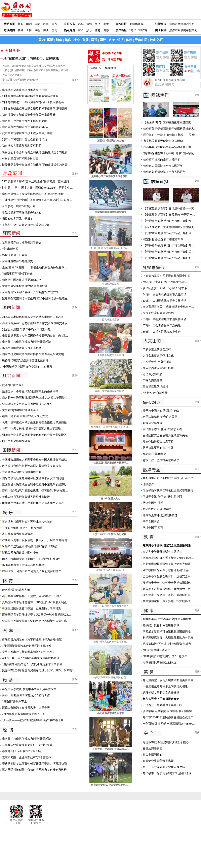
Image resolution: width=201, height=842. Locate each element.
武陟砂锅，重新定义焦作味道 (161, 692)
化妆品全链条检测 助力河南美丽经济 (25, 286)
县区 (20, 30)
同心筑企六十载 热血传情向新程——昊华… (170, 134)
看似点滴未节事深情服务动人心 (21, 212)
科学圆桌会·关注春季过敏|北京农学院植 (167, 619)
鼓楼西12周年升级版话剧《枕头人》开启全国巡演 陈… (36, 540)
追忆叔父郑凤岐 (152, 374)
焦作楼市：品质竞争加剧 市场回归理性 (167, 773)
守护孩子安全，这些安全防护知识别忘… (168, 582)
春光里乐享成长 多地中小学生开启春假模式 (29, 689)
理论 (54, 30)
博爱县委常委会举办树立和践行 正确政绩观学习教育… (36, 164)
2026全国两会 (151, 521)
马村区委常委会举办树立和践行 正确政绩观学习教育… (36, 152)
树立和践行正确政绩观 (157, 509)
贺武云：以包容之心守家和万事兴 (110, 606)
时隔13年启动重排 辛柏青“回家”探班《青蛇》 (30, 546)
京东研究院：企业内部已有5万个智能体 (26, 757)
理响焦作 (148, 484)
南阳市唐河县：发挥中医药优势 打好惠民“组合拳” (33, 193)
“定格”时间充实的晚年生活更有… (111, 641)
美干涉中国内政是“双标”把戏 (161, 410)
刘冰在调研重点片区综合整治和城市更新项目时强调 (34, 108)
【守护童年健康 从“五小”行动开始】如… (168, 258)
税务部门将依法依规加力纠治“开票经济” (27, 341)
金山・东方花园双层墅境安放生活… (165, 767)
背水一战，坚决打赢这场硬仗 (161, 460)
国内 (29, 24)
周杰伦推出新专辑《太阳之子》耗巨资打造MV (31, 558)
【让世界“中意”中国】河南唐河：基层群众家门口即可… (37, 200)
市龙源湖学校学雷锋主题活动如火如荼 (167, 563)
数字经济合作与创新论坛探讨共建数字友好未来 (31, 465)
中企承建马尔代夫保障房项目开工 (23, 472)
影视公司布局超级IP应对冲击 (20, 552)
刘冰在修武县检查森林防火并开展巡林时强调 (30, 96)
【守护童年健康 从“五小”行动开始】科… (168, 233)
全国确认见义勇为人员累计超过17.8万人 (27, 403)
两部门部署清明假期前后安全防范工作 (26, 695)
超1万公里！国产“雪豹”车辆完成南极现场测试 (30, 658)
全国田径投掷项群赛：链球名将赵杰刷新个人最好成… (36, 620)
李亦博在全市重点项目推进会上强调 (24, 89)
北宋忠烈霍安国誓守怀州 (158, 368)
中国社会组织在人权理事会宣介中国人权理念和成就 (34, 459)
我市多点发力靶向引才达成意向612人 (25, 127)
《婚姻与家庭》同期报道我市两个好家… (168, 275)
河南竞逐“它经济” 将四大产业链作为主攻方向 (30, 292)
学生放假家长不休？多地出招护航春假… (168, 601)
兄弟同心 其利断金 (154, 453)
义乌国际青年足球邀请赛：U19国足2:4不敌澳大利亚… (36, 602)
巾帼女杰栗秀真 (152, 380)
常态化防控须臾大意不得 (158, 441)
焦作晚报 (121, 30)
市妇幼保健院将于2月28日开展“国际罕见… (170, 153)
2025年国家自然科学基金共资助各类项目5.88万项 (32, 317)
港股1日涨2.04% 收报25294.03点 (22, 751)
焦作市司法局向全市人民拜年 (161, 159)
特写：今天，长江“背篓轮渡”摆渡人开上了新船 (31, 428)
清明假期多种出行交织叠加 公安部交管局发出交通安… (36, 323)
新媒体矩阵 (136, 24)
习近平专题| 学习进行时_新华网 (162, 496)
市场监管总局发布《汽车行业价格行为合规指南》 (33, 639)
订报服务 (160, 24)
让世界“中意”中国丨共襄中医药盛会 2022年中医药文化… (37, 187)
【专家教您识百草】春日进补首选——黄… (170, 208)
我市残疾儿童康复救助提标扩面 (21, 145)
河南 (46, 24)
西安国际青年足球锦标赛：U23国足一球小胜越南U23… (36, 614)
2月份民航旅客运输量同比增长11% (23, 714)
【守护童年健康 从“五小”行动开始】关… (168, 251)
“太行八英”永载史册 (155, 392)
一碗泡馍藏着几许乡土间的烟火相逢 (165, 686)
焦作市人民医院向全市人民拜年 (163, 165)
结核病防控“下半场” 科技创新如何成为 (167, 643)
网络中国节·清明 (153, 502)
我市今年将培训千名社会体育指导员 (24, 139)
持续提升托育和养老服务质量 (161, 625)
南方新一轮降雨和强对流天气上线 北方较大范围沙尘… (36, 397)
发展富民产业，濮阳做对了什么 (21, 242)
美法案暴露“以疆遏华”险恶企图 (162, 429)
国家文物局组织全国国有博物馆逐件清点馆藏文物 (33, 354)
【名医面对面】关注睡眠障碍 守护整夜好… (170, 227)
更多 (74, 79)
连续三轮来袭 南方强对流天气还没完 (25, 416)
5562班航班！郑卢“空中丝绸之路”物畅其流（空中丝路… (37, 181)
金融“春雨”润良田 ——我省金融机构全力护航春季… (34, 267)
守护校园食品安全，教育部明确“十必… (167, 570)
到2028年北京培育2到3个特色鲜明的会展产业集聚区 (34, 434)
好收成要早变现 (152, 423)
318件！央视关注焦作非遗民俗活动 (164, 319)
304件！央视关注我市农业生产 (162, 331)
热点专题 (69, 30)
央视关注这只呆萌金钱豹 (158, 313)
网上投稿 (160, 30)
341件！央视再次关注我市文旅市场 (164, 294)
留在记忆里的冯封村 (155, 386)
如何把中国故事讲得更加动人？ (21, 279)
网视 (37, 30)
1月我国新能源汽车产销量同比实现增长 (26, 645)
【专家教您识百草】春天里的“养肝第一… (169, 214)
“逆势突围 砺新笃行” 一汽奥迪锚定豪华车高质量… (33, 664)
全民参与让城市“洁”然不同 (18, 206)
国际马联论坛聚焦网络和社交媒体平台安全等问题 (33, 478)
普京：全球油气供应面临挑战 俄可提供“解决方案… (35, 490)
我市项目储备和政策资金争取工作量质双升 (28, 114)
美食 (106, 24)
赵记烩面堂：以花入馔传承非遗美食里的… (169, 680)
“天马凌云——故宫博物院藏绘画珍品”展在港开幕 (33, 720)
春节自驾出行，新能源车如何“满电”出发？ (28, 651)
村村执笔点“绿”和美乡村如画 (20, 158)
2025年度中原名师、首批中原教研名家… (168, 594)
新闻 (20, 24)
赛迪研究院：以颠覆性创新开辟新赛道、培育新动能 (34, 763)
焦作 (54, 24)
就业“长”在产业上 (13, 385)
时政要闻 (9, 30)
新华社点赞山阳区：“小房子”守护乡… (166, 288)
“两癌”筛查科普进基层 (156, 650)
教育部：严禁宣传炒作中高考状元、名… (168, 588)
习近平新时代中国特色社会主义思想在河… (169, 490)
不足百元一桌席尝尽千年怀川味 (162, 705)
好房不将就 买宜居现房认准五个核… (110, 248)
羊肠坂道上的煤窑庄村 (157, 349)
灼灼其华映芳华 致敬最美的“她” (110, 677)
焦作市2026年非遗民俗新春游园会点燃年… (169, 717)
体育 (97, 30)
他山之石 (156, 40)
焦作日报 (121, 24)
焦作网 (181, 79)
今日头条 (69, 24)
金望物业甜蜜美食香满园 (110, 355)
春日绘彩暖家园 (110, 283)
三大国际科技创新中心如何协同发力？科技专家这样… (36, 769)
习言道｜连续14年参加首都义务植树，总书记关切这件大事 (33, 65)
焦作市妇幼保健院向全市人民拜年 (164, 171)
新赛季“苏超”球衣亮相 (16, 589)
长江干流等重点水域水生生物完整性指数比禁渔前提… (36, 422)
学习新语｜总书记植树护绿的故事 (20, 79)
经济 (97, 24)
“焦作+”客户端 (138, 30)
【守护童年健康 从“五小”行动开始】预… (168, 220)
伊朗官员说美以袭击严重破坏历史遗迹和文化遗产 (33, 503)
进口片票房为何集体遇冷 (17, 534)
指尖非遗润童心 (110, 319)
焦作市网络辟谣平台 (182, 24)
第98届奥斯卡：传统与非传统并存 (23, 564)
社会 (76, 40)
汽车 (81, 24)
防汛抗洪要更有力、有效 (158, 447)
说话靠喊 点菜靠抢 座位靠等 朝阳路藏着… (169, 711)
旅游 (89, 24)
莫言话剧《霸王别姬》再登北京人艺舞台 (27, 521)
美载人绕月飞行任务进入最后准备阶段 (26, 496)
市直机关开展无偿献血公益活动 (163, 140)
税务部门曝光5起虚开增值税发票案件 (25, 360)
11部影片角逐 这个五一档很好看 (22, 527)
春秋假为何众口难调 (14, 255)
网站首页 (9, 24)
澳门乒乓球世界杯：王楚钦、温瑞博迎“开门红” (31, 596)
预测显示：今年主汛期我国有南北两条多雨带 (30, 391)
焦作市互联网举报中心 (183, 30)
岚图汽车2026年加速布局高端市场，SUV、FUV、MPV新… (39, 670)
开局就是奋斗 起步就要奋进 (160, 515)
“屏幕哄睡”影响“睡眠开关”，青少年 (165, 656)
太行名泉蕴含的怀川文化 (158, 355)
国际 (37, 24)
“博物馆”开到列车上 (14, 701)
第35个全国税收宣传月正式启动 (21, 348)
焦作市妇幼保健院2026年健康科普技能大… (170, 128)
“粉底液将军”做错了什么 (17, 273)
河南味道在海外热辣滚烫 (17, 261)
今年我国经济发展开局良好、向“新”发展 (27, 744)
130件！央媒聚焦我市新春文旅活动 (164, 300)
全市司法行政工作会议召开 (110, 570)
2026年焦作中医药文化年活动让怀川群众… (170, 147)
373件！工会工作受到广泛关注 (162, 325)
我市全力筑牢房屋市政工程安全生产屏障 (27, 133)
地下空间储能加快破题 (16, 441)
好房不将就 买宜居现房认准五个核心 (166, 742)
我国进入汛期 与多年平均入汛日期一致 (26, 329)
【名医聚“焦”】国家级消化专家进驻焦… (168, 122)
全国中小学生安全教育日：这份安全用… (168, 576)
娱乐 (89, 30)
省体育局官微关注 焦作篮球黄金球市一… (168, 306)
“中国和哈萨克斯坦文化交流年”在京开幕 (27, 366)
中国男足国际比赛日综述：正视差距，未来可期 (31, 608)
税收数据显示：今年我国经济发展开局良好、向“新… (35, 335)
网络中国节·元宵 (153, 527)
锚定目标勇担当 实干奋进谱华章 (163, 239)
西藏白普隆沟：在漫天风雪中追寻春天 (26, 707)
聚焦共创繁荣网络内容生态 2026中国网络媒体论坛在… (36, 298)
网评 (103, 40)
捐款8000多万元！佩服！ (17, 218)
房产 (81, 30)
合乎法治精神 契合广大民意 (160, 416)
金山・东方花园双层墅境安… (110, 391)
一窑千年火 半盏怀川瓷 (157, 361)
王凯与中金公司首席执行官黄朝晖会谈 (26, 224)
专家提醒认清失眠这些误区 (159, 662)
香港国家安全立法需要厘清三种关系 (165, 435)
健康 (106, 30)
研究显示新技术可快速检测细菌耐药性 (167, 631)
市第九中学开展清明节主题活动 (162, 551)
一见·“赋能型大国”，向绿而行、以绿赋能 (29, 58)
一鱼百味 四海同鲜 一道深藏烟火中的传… (169, 723)
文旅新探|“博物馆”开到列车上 (20, 410)
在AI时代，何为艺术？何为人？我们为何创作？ (31, 571)
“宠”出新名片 (10, 248)
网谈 (46, 30)
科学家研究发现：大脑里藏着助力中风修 (168, 637)
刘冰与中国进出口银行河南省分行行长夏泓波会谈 (33, 102)
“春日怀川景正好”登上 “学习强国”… (165, 282)
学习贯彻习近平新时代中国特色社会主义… (169, 478)
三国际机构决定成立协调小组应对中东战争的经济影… (36, 484)
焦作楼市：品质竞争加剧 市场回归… (110, 427)
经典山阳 (141, 40)
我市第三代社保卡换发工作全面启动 (24, 120)
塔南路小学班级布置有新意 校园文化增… (168, 557)
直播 (29, 30)
